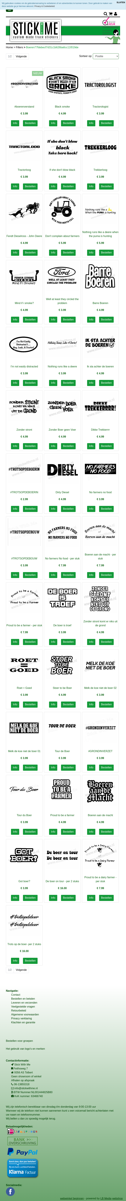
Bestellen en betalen (23, 998)
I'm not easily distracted (24, 366)
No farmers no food (100, 492)
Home (10, 47)
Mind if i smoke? (24, 303)
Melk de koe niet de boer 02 (100, 688)
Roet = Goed (24, 688)
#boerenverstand (24, 106)
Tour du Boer (24, 815)
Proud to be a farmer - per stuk (24, 625)
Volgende (21, 56)
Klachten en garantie (23, 1022)
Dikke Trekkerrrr (100, 429)
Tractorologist (100, 106)
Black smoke (62, 106)
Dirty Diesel (62, 492)
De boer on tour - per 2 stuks (62, 881)
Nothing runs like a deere (62, 366)
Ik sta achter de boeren (100, 366)
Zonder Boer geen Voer (62, 429)
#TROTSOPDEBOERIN (24, 492)
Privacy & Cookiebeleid (44, 6)
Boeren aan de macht (100, 815)
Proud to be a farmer (62, 815)
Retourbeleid (18, 1010)
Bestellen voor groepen (19, 1040)
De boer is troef (62, 625)
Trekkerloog (100, 169)
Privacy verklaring (21, 1018)
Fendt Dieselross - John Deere (24, 236)
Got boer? (24, 881)
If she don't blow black (62, 169)
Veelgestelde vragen (23, 1006)
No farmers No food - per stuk (62, 558)
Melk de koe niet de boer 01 (24, 751)
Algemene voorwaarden (25, 1014)
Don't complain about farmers (62, 236)
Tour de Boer (62, 751)
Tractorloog (24, 169)
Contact (15, 994)
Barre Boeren (100, 303)
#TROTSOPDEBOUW (24, 558)
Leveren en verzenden (24, 1002)
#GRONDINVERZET (100, 751)
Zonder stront (24, 429)
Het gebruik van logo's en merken (25, 1048)
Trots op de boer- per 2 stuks (24, 944)
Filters (20, 47)
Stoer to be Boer (62, 688)
